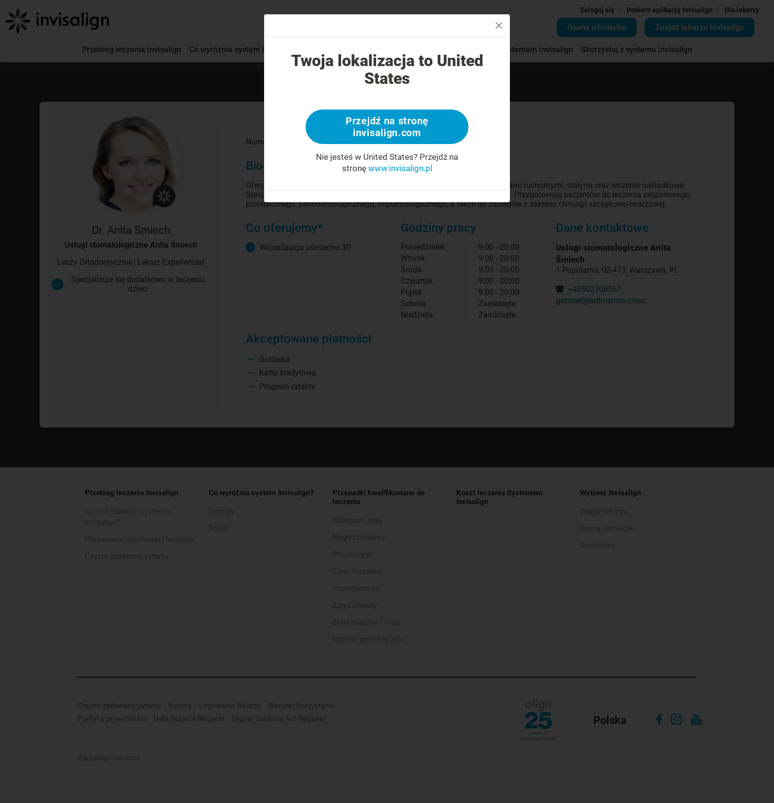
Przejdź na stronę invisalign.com (387, 127)
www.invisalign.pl (400, 168)
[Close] (499, 25)
